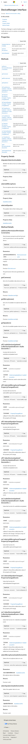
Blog (4, 733)
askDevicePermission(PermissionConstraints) (7, 68)
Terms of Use (6, 737)
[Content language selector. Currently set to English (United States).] (10, 720)
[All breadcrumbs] (2, 5)
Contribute (10, 733)
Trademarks (13, 737)
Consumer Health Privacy (9, 735)
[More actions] (25, 5)
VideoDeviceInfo (12, 295)
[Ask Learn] (22, 5)
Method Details (5, 25)
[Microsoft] (14, 2)
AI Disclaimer (6, 731)
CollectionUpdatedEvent (15, 375)
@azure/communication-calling (12, 5)
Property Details (6, 23)
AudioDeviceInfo (7, 201)
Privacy (16, 733)
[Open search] (21, 2)
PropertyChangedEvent (16, 413)
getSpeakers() (5, 82)
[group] (14, 109)
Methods (4, 21)
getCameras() (5, 74)
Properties (4, 19)
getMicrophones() (6, 78)
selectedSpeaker (5, 53)
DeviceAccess (11, 268)
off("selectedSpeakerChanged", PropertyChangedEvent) (6, 104)
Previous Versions (15, 731)
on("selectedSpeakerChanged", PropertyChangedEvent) (6, 132)
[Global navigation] (1, 2)
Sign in (25, 2)
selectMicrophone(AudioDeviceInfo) (6, 146)
